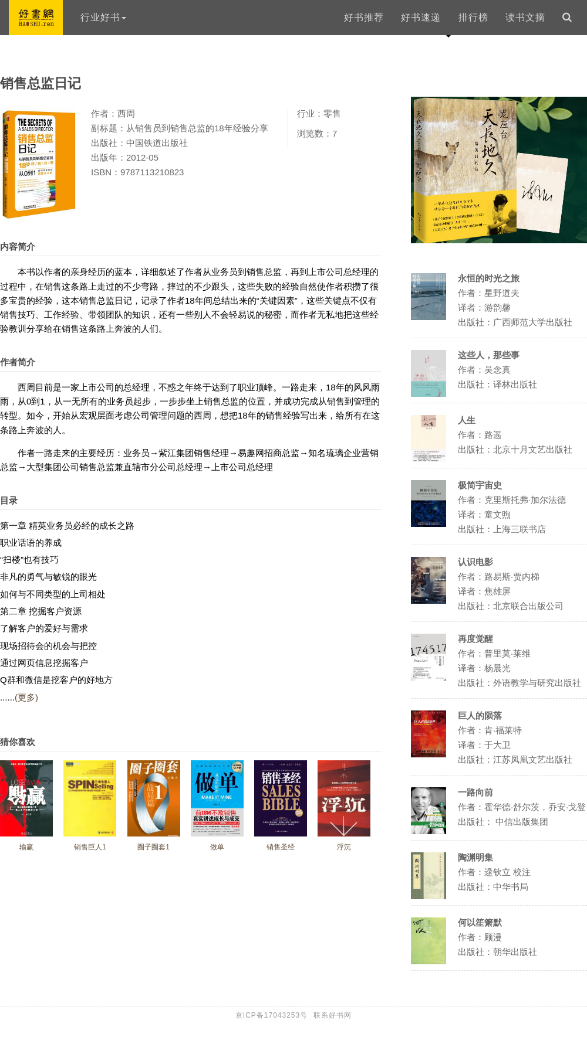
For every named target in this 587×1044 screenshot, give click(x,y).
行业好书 (103, 17)
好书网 (36, 17)
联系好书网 (332, 1015)
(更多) (26, 697)
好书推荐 (364, 17)
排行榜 (473, 17)
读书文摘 (525, 17)
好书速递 (421, 17)
